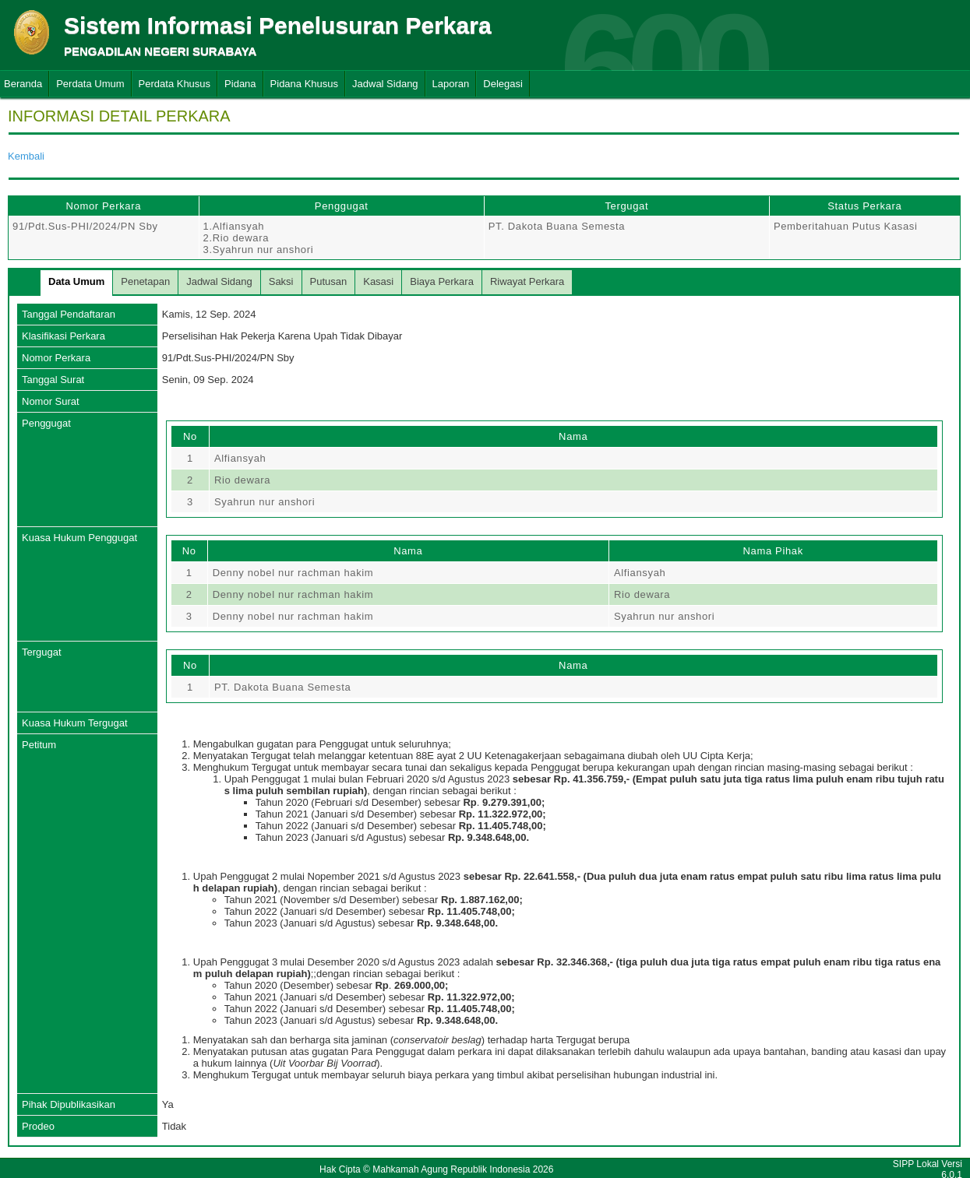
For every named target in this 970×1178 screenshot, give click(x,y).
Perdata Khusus (175, 84)
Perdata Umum (90, 84)
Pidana (240, 84)
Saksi (281, 281)
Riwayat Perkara (527, 281)
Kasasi (378, 281)
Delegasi (503, 84)
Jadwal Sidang (385, 84)
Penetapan (145, 281)
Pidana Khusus (304, 84)
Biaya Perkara (442, 281)
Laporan (451, 84)
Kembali (26, 156)
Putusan (328, 281)
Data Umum (76, 281)
